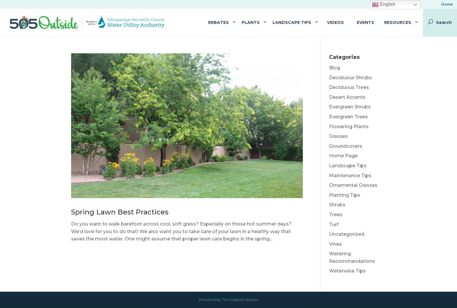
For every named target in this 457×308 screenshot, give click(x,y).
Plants (251, 22)
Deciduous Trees (349, 87)
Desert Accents (347, 97)
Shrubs (337, 204)
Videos (335, 22)
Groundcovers (345, 146)
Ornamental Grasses (353, 185)
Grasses (338, 136)
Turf (334, 224)
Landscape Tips (292, 22)
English (384, 4)
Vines (335, 244)
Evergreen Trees (348, 116)
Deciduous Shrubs (350, 77)
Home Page (343, 156)
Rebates (218, 22)
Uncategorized (346, 234)
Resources (397, 22)
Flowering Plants (349, 126)
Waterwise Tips (347, 271)
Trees (335, 214)
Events (365, 22)
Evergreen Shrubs (350, 107)
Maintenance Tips (350, 175)
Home (447, 4)
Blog (334, 68)
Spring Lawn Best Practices (119, 212)
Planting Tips (344, 195)
